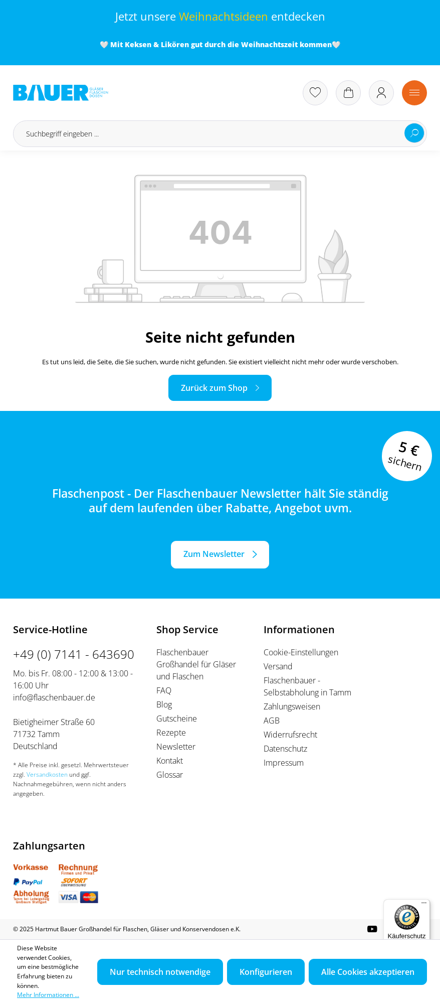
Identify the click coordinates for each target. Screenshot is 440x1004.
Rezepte (171, 732)
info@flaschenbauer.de (54, 697)
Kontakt (169, 760)
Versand (278, 666)
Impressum (284, 762)
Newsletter (175, 746)
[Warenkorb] (348, 92)
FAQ (163, 690)
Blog (164, 704)
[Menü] (414, 92)
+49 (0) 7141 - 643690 (73, 654)
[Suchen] (414, 133)
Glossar (169, 774)
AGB (272, 720)
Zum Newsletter (214, 553)
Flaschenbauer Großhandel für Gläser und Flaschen (196, 664)
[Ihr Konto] (381, 92)
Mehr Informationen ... (48, 994)
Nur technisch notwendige (160, 971)
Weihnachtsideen (223, 16)
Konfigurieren (266, 971)
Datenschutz (285, 748)
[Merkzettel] (315, 92)
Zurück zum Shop (214, 387)
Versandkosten (47, 774)
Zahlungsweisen (292, 706)
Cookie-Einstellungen (301, 652)
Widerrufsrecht (290, 734)
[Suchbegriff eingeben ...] (220, 133)
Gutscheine (176, 718)
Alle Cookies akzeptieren (367, 971)
